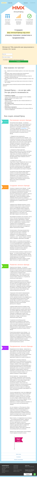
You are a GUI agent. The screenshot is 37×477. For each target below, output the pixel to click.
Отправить (18, 61)
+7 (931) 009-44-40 (32, 2)
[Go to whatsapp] (34, 474)
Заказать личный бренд (18, 460)
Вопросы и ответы (16, 472)
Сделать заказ (26, 2)
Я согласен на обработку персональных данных (13, 59)
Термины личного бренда (17, 471)
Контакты (3, 473)
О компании (19, 457)
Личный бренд (24, 128)
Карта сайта (4, 469)
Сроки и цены (10, 2)
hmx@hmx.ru (30, 472)
